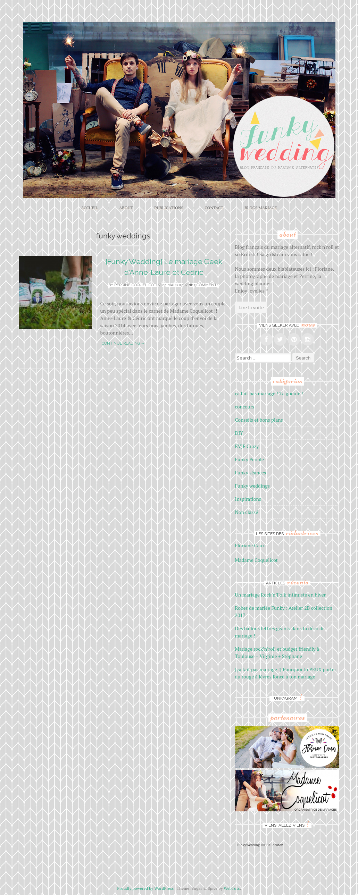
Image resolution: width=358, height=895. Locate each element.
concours (245, 406)
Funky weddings (252, 485)
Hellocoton (274, 845)
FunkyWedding (248, 845)
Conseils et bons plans (259, 419)
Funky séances (250, 472)
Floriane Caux (250, 545)
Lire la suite (251, 307)
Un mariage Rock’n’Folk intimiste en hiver (280, 594)
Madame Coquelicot (256, 560)
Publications (168, 207)
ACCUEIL (89, 207)
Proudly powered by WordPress (145, 888)
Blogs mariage (260, 207)
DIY (239, 433)
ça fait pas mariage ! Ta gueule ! (269, 393)
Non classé (246, 512)
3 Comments (204, 285)
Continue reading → (123, 343)
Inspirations (248, 499)
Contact (214, 207)
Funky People (249, 459)
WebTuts (232, 888)
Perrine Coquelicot (135, 285)
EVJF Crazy (247, 446)
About (126, 207)
